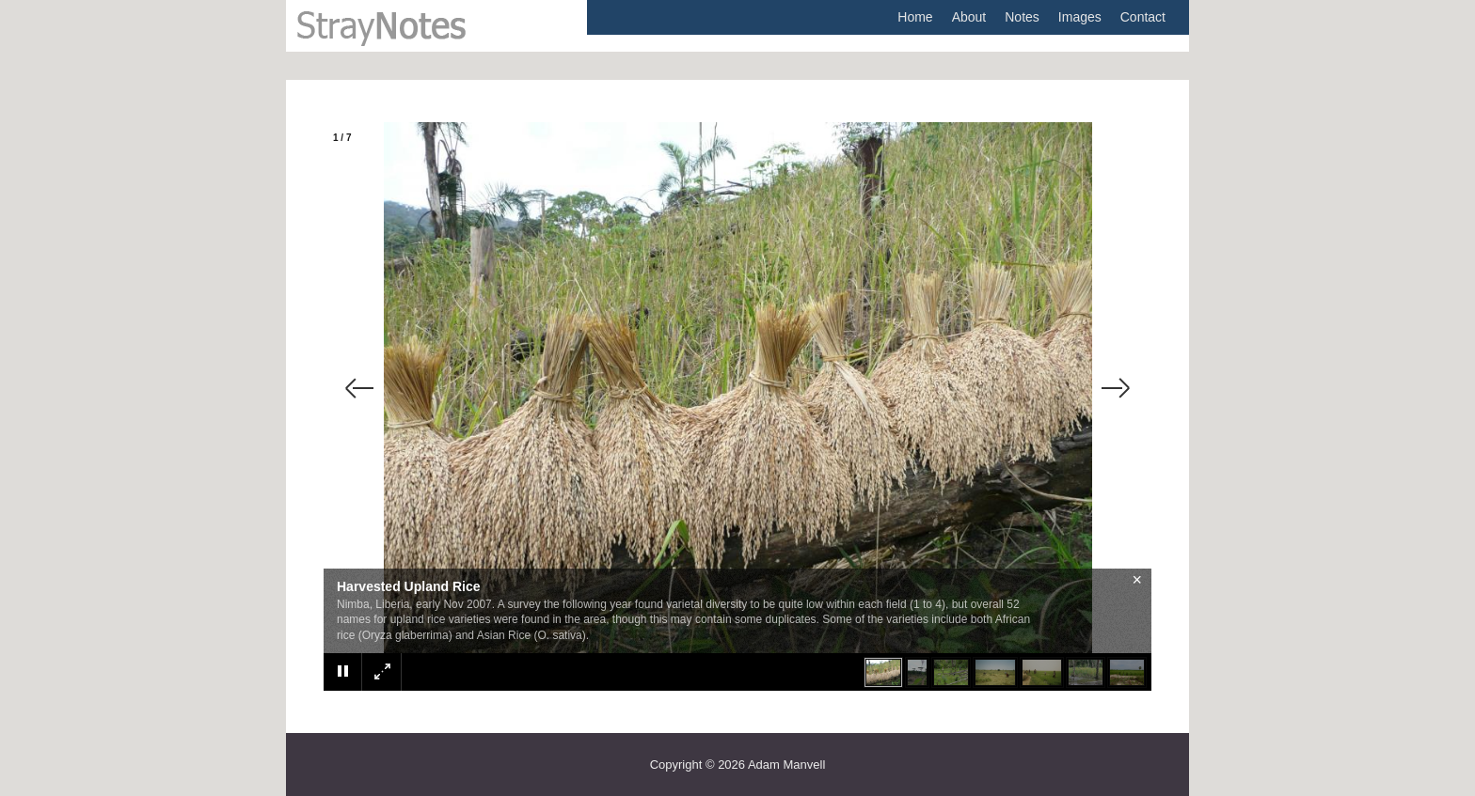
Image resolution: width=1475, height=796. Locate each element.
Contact (1143, 16)
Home (914, 16)
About (969, 16)
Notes (1022, 16)
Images (1080, 16)
